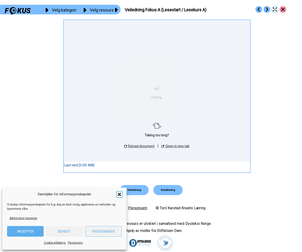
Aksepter (25, 231)
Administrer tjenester (23, 218)
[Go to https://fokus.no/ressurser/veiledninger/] (283, 9)
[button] (119, 194)
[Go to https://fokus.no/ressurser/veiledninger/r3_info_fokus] (259, 9)
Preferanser (103, 231)
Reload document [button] (139, 146)
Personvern (75, 242)
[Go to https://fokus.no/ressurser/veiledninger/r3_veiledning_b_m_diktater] (267, 9)
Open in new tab (175, 146)
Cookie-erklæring (55, 242)
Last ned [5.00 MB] (79, 165)
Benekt (64, 231)
